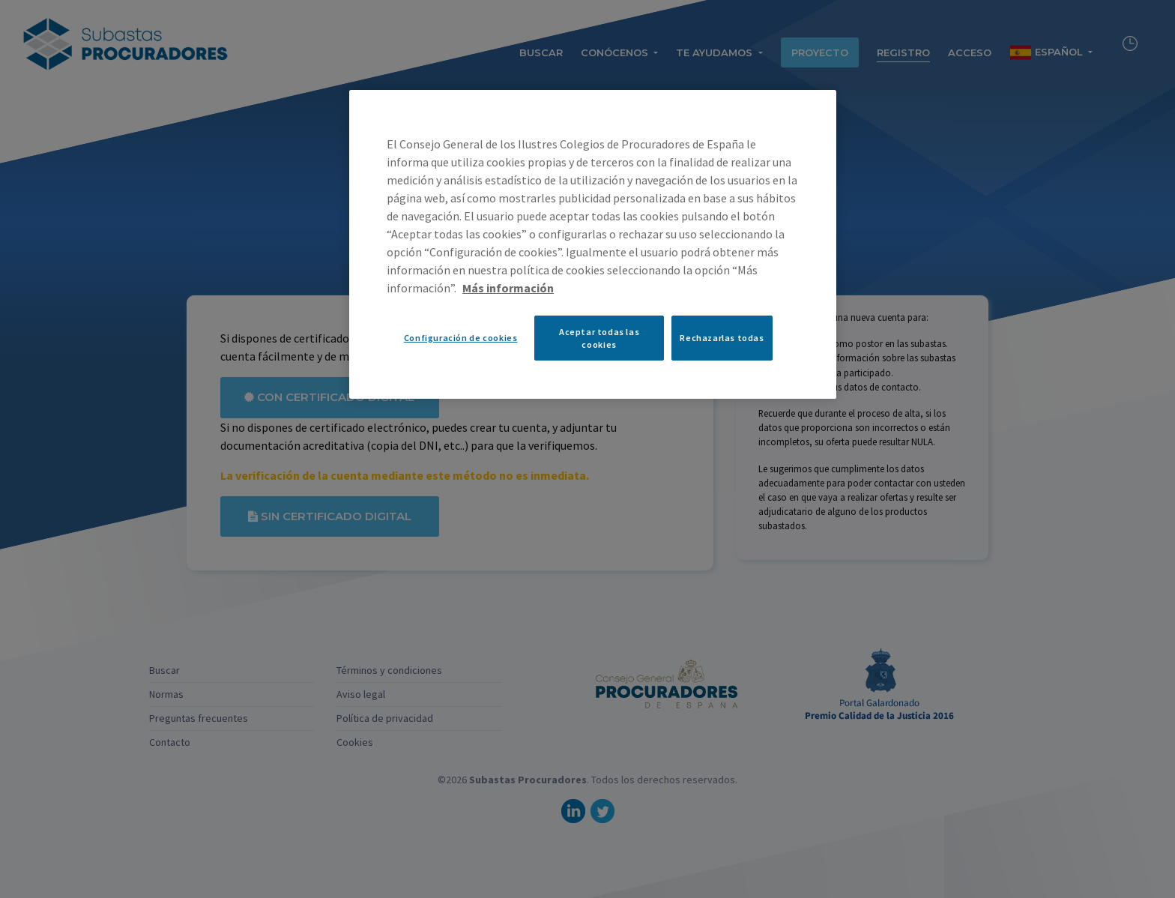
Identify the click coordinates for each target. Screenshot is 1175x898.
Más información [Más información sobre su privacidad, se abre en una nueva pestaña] (508, 287)
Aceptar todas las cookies (599, 338)
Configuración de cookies (461, 337)
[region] (592, 244)
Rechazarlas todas (722, 337)
